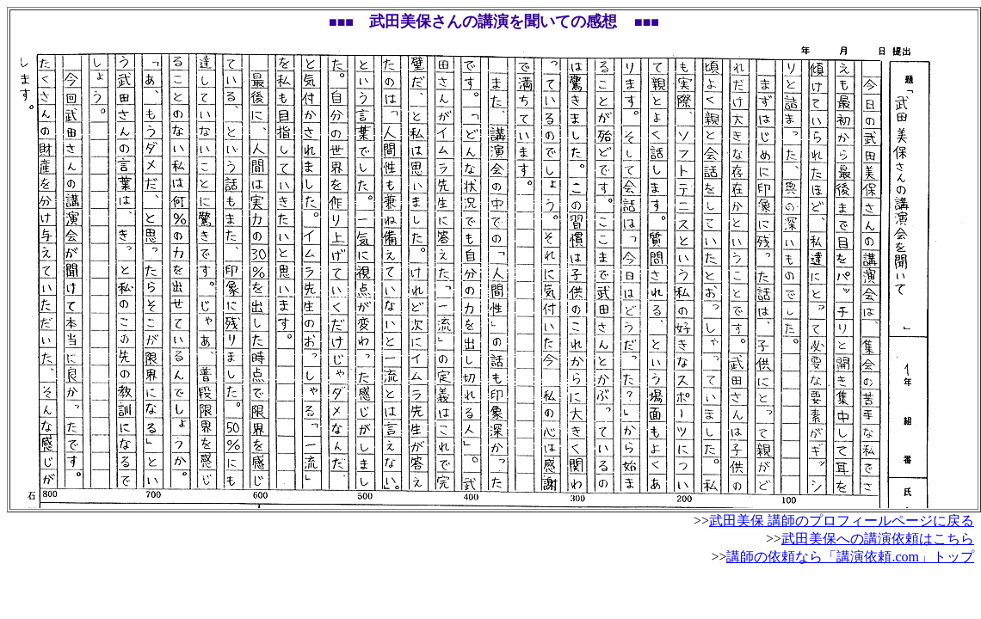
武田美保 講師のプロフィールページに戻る (841, 520)
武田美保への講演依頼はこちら (877, 538)
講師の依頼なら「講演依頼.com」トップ (850, 556)
